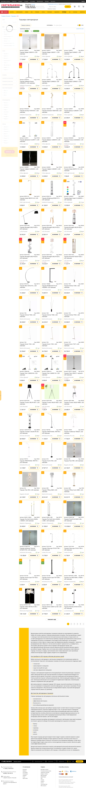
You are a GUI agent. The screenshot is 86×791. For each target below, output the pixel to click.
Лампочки (7, 38)
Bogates (6, 118)
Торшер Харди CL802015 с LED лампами (28, 53)
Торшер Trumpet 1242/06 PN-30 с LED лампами (29, 432)
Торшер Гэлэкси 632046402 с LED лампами (73, 140)
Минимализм (7, 65)
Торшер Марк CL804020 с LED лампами (50, 82)
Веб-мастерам (44, 775)
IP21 (5, 92)
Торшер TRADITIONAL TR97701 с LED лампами (29, 461)
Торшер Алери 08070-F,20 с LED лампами (29, 199)
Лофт (6, 62)
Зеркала (6, 34)
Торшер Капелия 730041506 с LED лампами (52, 111)
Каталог (4, 12)
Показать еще (52, 619)
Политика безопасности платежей (66, 777)
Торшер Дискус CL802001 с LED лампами (73, 111)
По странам (25, 772)
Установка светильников (46, 771)
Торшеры (13, 16)
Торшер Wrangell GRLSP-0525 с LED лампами (51, 257)
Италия (6, 138)
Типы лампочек (44, 784)
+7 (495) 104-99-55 (35, 7)
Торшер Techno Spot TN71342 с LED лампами (29, 578)
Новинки (24, 775)
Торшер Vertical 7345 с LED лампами (72, 286)
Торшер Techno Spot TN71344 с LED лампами (51, 578)
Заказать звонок (17, 761)
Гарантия (14, 1)
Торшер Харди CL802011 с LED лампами (50, 53)
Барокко (6, 55)
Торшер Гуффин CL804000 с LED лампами (29, 169)
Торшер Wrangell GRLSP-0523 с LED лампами (73, 228)
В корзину (34, 59)
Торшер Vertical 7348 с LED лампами (50, 315)
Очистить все (80, 28)
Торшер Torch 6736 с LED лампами (49, 461)
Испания (6, 136)
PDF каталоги (43, 785)
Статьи (42, 782)
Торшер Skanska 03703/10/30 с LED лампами (73, 607)
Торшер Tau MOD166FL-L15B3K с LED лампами (73, 578)
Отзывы (26, 1)
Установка (32, 1)
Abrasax (6, 102)
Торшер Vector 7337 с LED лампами (71, 344)
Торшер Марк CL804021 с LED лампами (72, 82)
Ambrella (6, 107)
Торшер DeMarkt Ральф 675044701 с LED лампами (27, 82)
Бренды (47, 1)
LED (26, 31)
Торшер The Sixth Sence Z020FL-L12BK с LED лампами (51, 520)
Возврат (20, 1)
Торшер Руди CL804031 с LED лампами (72, 53)
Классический (7, 60)
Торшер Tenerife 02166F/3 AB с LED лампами (73, 520)
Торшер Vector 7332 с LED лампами (27, 344)
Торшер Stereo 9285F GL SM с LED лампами (51, 607)
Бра (6, 31)
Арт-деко (6, 53)
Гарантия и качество (45, 772)
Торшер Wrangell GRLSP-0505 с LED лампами (29, 228)
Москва (33, 4)
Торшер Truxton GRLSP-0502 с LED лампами (52, 403)
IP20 (6, 90)
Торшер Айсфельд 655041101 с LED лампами (51, 199)
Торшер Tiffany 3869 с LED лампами (49, 490)
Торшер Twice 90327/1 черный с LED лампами (73, 374)
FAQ (41, 778)
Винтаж (6, 58)
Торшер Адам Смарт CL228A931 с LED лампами (73, 199)
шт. (69, 761)
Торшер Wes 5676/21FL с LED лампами (28, 286)
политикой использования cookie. (66, 783)
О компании (26, 767)
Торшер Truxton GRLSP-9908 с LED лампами (74, 403)
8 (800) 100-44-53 (34, 6)
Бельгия (6, 129)
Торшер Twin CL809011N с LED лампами (51, 374)
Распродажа (25, 773)
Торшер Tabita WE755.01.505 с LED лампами (28, 607)
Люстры (7, 41)
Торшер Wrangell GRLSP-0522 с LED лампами (51, 228)
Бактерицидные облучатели (10, 29)
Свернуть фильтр (25, 25)
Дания (6, 133)
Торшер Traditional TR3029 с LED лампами (73, 432)
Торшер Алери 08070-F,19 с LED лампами (73, 169)
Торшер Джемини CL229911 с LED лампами (29, 140)
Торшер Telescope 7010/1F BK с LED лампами (51, 549)
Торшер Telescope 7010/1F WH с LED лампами (73, 549)
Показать (9, 151)
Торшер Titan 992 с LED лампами (29, 490)
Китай (6, 140)
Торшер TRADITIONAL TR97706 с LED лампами (51, 432)
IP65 (5, 95)
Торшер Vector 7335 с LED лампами (49, 344)
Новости (42, 781)
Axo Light (6, 116)
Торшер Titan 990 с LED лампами (73, 461)
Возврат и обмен (44, 773)
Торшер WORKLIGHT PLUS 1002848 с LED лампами (49, 286)
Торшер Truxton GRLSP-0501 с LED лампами (30, 403)
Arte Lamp (6, 111)
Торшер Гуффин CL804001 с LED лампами (51, 169)
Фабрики (24, 771)
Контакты (53, 1)
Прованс (6, 69)
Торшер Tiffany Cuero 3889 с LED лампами (73, 490)
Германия (7, 131)
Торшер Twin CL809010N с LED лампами (28, 374)
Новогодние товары (9, 45)
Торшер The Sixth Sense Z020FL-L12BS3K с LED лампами (29, 520)
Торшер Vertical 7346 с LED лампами (27, 315)
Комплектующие (8, 36)
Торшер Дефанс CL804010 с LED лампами (51, 140)
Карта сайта (25, 778)
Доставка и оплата (5, 1)
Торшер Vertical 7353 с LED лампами (72, 315)
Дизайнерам (40, 1)
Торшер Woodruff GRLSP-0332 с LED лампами (73, 257)
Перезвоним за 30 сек (53, 4)
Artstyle (6, 114)
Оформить (79, 761)
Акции (24, 776)
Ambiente (6, 105)
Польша (6, 142)
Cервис (43, 767)
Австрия (6, 126)
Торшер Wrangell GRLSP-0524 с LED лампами (29, 257)
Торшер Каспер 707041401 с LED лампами (29, 111)
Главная (3, 16)
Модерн (6, 67)
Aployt (5, 109)
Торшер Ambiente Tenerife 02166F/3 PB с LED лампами (28, 549)
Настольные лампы (9, 43)
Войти (83, 1)
